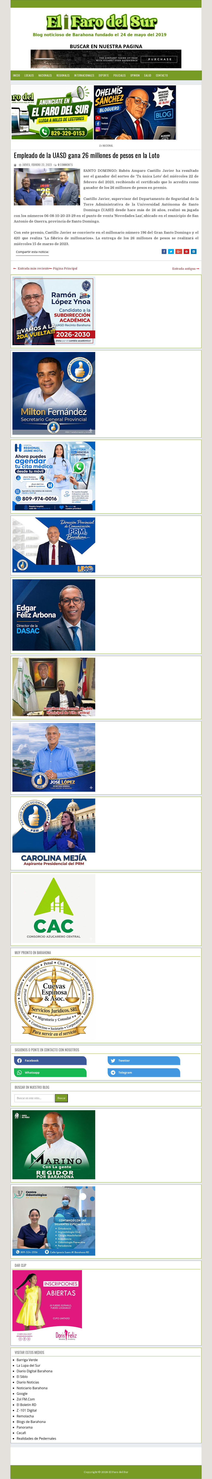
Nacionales (45, 75)
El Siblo (22, 1376)
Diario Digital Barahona (34, 1371)
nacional (108, 145)
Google (22, 1393)
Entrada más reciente (33, 268)
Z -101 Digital (27, 1410)
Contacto (162, 75)
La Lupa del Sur (28, 1365)
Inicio (16, 75)
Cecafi (21, 1433)
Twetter (120, 1060)
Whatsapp (28, 1072)
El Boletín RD (26, 1404)
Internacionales (84, 75)
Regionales (63, 75)
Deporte (104, 75)
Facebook (28, 1060)
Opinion (135, 75)
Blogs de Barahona (31, 1421)
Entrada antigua (183, 268)
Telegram (121, 1072)
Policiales (119, 75)
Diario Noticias (28, 1382)
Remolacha (25, 1416)
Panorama (25, 1427)
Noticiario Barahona (32, 1388)
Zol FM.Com (26, 1399)
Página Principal (65, 268)
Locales (29, 75)
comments (65, 165)
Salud (147, 75)
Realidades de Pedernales (36, 1438)
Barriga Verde (27, 1360)
